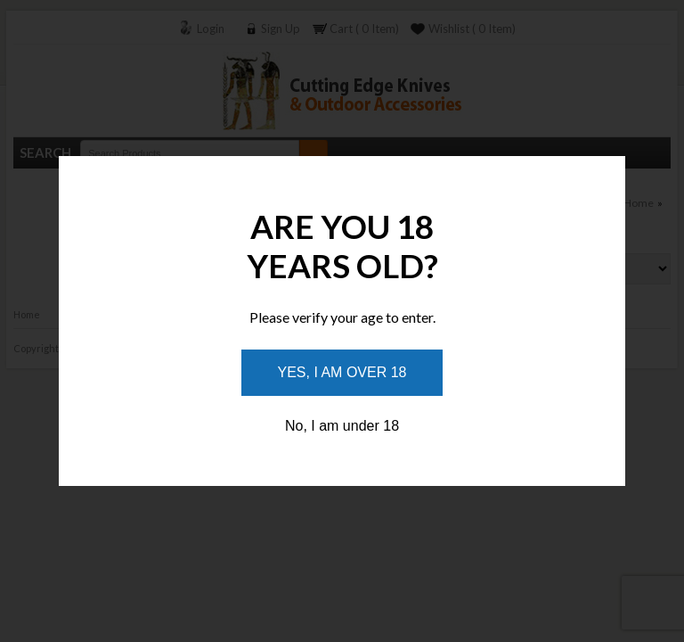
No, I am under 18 (342, 425)
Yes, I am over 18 (342, 372)
